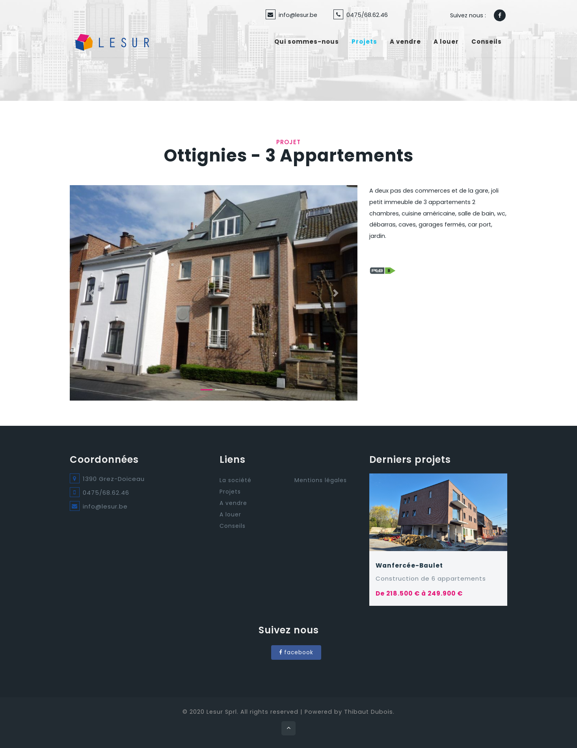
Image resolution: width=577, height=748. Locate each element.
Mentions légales (320, 480)
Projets (364, 41)
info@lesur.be (298, 15)
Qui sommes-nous (306, 41)
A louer (446, 41)
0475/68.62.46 (367, 15)
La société (235, 480)
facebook (296, 652)
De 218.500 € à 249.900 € (419, 593)
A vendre (405, 41)
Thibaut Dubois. (369, 712)
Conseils (486, 41)
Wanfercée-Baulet (409, 565)
